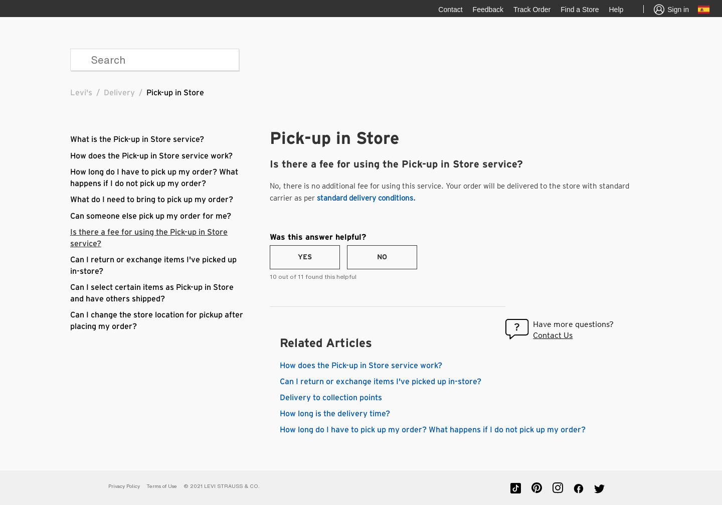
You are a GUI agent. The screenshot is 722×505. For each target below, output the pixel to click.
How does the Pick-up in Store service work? (151, 156)
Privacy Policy (124, 486)
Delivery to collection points (331, 398)
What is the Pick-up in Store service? (137, 139)
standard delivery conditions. (366, 198)
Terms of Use (161, 486)
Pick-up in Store (175, 93)
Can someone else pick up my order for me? (150, 216)
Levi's (81, 93)
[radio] (305, 257)
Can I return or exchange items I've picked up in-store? (380, 382)
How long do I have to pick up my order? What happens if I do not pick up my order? (433, 430)
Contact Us (553, 335)
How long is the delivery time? (335, 414)
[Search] (154, 60)
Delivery (119, 93)
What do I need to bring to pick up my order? (151, 200)
